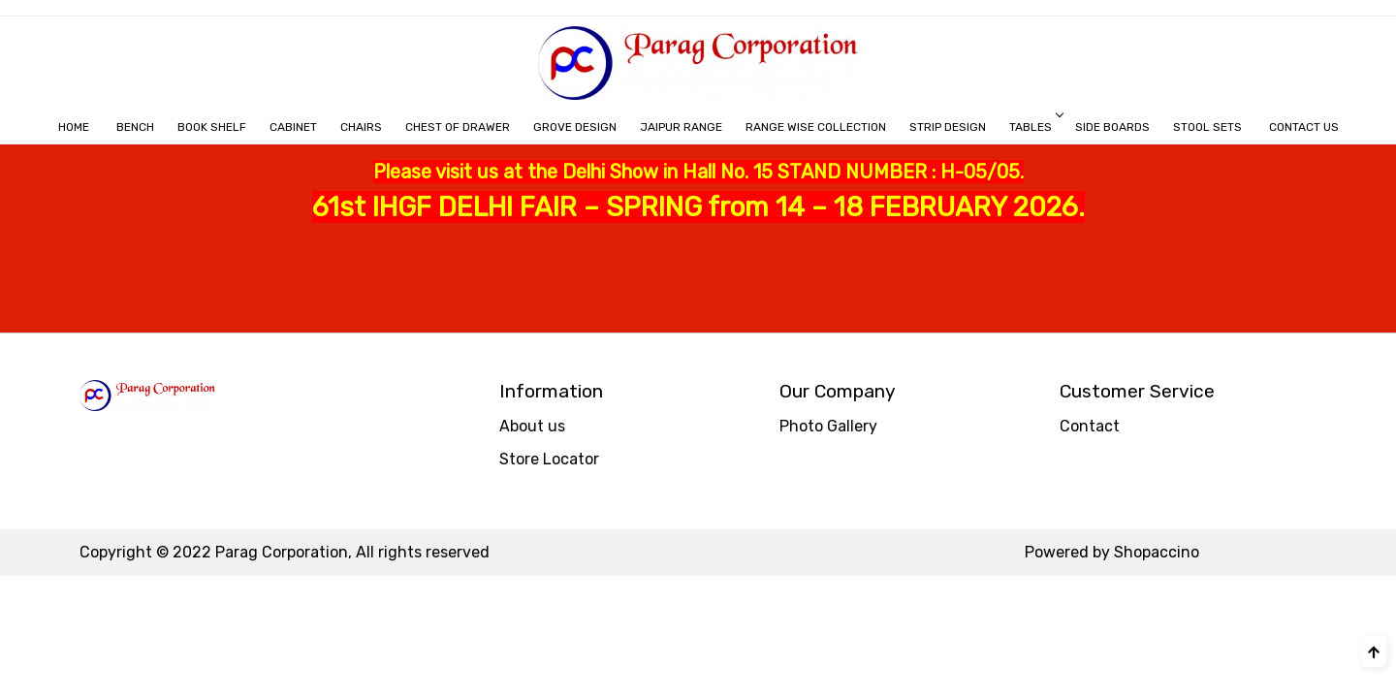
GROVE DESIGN (575, 127)
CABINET (293, 127)
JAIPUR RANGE (681, 127)
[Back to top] (1373, 651)
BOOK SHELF (211, 127)
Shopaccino (1156, 552)
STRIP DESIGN (947, 127)
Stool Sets (1207, 127)
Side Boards (1112, 127)
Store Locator (549, 459)
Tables (1035, 127)
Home (73, 127)
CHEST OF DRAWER (457, 127)
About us (532, 426)
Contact (1090, 426)
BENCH (135, 127)
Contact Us (1304, 127)
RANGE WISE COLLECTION (816, 127)
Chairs (361, 127)
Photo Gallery (828, 426)
